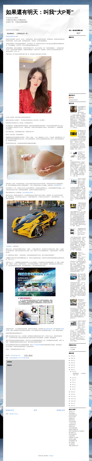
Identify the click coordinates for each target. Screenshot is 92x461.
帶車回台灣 (73, 347)
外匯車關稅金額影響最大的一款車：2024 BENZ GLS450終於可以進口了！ (82, 232)
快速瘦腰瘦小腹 (73, 440)
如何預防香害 (57, 185)
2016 (72, 398)
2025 (72, 358)
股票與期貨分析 (73, 415)
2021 (72, 367)
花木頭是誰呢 (72, 421)
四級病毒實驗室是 (10, 36)
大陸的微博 (72, 436)
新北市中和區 (72, 416)
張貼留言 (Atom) (14, 414)
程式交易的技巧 (73, 434)
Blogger (51, 455)
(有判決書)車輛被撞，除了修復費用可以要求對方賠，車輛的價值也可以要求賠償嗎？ (82, 278)
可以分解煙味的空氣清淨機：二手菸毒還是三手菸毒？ (82, 108)
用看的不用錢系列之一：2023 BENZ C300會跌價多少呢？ (82, 323)
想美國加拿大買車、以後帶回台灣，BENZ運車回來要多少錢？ (82, 133)
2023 (72, 362)
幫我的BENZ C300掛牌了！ (81, 300)
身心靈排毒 (72, 444)
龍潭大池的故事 (73, 431)
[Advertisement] (76, 65)
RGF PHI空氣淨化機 (36, 344)
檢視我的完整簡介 (73, 100)
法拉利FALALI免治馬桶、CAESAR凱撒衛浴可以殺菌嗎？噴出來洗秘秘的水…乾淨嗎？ (78, 156)
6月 (73, 384)
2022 (72, 365)
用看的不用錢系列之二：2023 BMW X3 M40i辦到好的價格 (82, 181)
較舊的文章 (61, 410)
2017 (72, 396)
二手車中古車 (72, 423)
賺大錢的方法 (72, 432)
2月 (73, 389)
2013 (72, 405)
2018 (72, 394)
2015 (72, 401)
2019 (72, 392)
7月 (73, 382)
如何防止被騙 (72, 439)
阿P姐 (72, 97)
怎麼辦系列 (72, 418)
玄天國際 (72, 349)
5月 (73, 386)
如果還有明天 (72, 424)
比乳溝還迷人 (72, 413)
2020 (72, 369)
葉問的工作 (72, 411)
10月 (73, 377)
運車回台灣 (72, 426)
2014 (72, 403)
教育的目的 (72, 420)
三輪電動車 (9, 246)
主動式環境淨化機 (47, 328)
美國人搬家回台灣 (73, 445)
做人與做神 (72, 442)
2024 (72, 360)
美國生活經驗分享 (73, 429)
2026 (72, 356)
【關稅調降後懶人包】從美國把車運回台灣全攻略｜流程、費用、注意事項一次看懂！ (82, 206)
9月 (73, 380)
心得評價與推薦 (73, 428)
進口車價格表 (80, 431)
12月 (73, 371)
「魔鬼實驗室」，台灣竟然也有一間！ (79, 374)
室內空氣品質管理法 (28, 192)
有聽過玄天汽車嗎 (73, 437)
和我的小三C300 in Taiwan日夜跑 (82, 254)
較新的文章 (10, 410)
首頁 (35, 410)
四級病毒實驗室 (14, 358)
